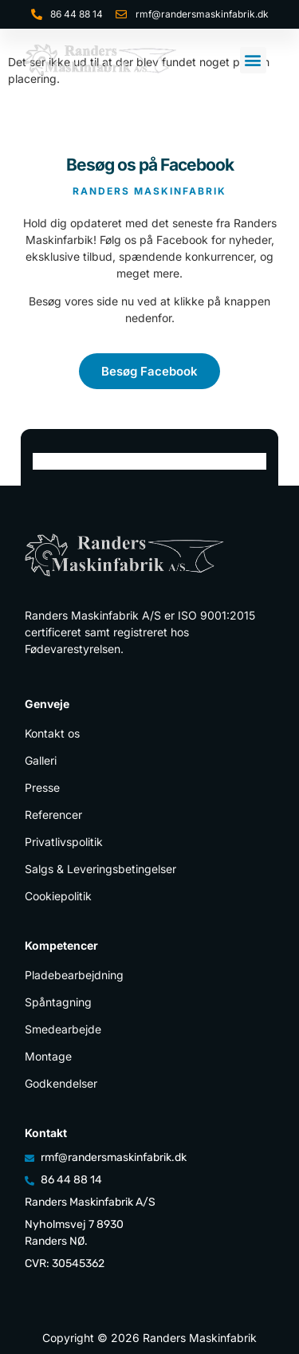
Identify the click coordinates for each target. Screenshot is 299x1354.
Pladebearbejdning (74, 975)
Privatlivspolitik (64, 841)
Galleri (41, 760)
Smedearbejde (63, 1029)
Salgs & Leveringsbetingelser (100, 869)
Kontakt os (52, 733)
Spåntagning (58, 1002)
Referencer (53, 814)
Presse (42, 787)
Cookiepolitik (58, 896)
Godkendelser (61, 1083)
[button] (253, 60)
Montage (48, 1056)
